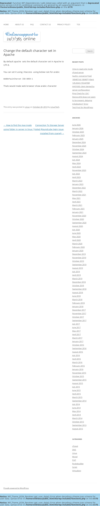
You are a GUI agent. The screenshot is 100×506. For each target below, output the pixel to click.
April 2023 (76, 177)
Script (74, 467)
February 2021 (78, 208)
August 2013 (77, 428)
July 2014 (76, 404)
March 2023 (77, 180)
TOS (78, 24)
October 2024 (78, 149)
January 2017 (77, 341)
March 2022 (77, 191)
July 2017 (76, 324)
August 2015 (77, 383)
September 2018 (79, 289)
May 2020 (76, 236)
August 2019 (77, 268)
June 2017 (76, 327)
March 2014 (77, 418)
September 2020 (79, 222)
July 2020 (76, 229)
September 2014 (79, 400)
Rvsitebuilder (78, 463)
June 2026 (76, 125)
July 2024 (76, 159)
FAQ (32, 24)
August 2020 (77, 226)
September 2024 (79, 152)
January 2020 (77, 250)
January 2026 (77, 128)
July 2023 (76, 173)
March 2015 (77, 397)
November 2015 (79, 373)
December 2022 (79, 187)
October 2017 (78, 317)
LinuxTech (54, 107)
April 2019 (76, 275)
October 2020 (78, 219)
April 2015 (76, 393)
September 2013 (79, 425)
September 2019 (79, 264)
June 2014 (76, 407)
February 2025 (78, 135)
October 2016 (78, 345)
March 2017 (77, 338)
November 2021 (79, 194)
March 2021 (77, 205)
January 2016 (77, 369)
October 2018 (78, 285)
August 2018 (77, 292)
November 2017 (79, 313)
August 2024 (77, 156)
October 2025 (78, 132)
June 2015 (76, 390)
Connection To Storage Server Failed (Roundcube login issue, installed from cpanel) (49, 129)
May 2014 (76, 411)
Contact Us (45, 24)
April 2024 (76, 166)
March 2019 (77, 278)
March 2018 (77, 299)
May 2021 (76, 198)
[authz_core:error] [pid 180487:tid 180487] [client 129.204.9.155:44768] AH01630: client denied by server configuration (83, 83)
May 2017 (76, 331)
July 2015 (76, 387)
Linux (27, 107)
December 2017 (79, 310)
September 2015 (79, 380)
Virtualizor (76, 470)
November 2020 (79, 215)
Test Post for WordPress (82, 107)
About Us (19, 24)
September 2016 (79, 348)
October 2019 (78, 261)
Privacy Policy (63, 24)
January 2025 (77, 139)
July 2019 (76, 271)
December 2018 (79, 282)
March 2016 (77, 362)
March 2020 (77, 243)
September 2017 (79, 320)
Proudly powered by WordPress (16, 488)
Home (6, 24)
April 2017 (76, 334)
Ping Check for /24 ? (80, 93)
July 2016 (76, 355)
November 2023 (79, 170)
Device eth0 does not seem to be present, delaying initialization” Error (83, 100)
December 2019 (79, 254)
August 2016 (77, 352)
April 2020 (76, 240)
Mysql (74, 456)
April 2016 (76, 359)
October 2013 (78, 421)
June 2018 (76, 296)
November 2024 (79, 146)
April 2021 (76, 201)
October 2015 (78, 376)
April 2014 (76, 414)
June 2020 (76, 233)
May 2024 (76, 163)
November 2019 (79, 257)
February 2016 (78, 366)
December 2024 (79, 142)
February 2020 (78, 247)
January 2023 (77, 184)
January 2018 (77, 306)
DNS (74, 449)
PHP (74, 460)
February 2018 (78, 303)
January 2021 (77, 212)
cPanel (75, 446)
